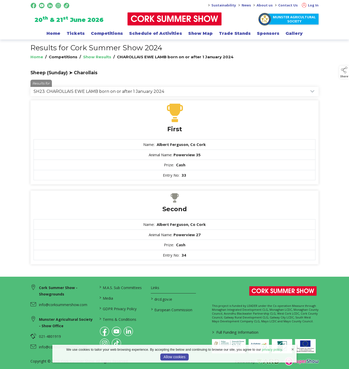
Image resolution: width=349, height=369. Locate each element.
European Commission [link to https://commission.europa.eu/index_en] (171, 309)
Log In (310, 5)
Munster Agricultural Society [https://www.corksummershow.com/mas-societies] (294, 19)
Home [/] (53, 33)
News (246, 5)
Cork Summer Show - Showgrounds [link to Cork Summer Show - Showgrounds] (58, 291)
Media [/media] (106, 298)
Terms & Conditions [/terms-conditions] (117, 319)
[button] (344, 72)
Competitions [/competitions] (107, 33)
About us (265, 5)
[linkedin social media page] (50, 6)
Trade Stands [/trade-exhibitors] (235, 33)
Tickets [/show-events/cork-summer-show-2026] (76, 33)
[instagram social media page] (58, 6)
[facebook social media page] (33, 6)
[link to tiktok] (116, 343)
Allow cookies (175, 357)
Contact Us (288, 5)
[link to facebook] (104, 331)
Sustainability (223, 5)
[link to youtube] (116, 331)
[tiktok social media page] (66, 6)
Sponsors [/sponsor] (268, 33)
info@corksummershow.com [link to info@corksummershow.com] (63, 304)
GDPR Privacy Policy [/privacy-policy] (118, 308)
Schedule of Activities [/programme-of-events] (155, 33)
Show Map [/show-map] (200, 33)
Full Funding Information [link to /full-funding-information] (235, 332)
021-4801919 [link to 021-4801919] (50, 336)
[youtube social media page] (42, 6)
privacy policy (272, 349)
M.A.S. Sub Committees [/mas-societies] (120, 287)
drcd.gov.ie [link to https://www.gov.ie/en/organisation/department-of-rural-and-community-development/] (161, 299)
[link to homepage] (174, 19)
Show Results (97, 56)
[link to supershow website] (302, 361)
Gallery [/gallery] (294, 33)
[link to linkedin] (128, 331)
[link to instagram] (104, 343)
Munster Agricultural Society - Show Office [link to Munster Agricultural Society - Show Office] (66, 322)
